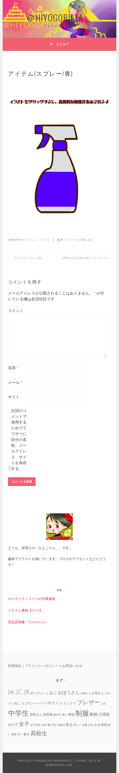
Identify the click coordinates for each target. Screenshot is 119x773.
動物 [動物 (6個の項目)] (93, 714)
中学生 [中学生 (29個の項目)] (18, 713)
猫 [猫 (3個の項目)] (98, 725)
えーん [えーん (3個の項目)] (45, 693)
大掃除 (81, 240)
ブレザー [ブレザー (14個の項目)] (88, 702)
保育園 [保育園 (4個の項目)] (47, 714)
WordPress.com (59, 765)
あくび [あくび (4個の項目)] (35, 693)
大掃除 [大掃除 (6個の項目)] (104, 714)
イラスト (44, 240)
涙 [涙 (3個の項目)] (95, 725)
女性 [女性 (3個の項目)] (44, 725)
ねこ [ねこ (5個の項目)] (17, 703)
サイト (14, 396)
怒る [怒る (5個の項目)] (69, 724)
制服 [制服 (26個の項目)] (82, 713)
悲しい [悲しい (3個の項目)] (77, 725)
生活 (90, 240)
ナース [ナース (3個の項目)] (39, 703)
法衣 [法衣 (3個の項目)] (90, 725)
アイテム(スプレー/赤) (25, 258)
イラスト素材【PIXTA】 (25, 610)
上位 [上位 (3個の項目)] (103, 703)
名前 (13, 367)
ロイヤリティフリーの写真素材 (31, 599)
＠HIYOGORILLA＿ (59, 17)
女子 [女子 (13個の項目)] (24, 723)
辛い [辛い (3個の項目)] (20, 734)
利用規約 (15, 666)
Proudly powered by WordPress (45, 760)
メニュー (62, 44)
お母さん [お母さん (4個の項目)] (98, 693)
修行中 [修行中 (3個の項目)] (57, 714)
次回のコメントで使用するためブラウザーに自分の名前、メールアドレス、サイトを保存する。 (19, 439)
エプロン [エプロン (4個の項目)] (28, 703)
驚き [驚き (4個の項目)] (26, 734)
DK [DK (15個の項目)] (11, 692)
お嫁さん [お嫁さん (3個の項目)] (85, 693)
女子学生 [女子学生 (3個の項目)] (35, 725)
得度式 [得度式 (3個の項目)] (61, 725)
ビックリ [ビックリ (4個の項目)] (70, 703)
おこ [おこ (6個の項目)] (53, 692)
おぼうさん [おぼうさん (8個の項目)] (69, 692)
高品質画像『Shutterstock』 (28, 622)
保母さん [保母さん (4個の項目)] (36, 714)
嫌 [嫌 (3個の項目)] (49, 725)
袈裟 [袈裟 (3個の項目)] (14, 734)
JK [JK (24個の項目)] (26, 692)
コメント (15, 310)
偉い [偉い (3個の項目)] (64, 714)
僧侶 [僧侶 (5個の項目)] (71, 714)
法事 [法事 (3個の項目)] (84, 725)
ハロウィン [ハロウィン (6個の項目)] (53, 702)
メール (15, 382)
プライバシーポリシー (42, 666)
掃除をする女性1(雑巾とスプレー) (86, 258)
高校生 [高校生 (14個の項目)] (38, 733)
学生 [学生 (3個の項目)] (53, 725)
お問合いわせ (72, 666)
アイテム (30, 240)
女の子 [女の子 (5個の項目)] (13, 724)
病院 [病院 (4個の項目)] (104, 725)
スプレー (69, 240)
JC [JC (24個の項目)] (18, 692)
